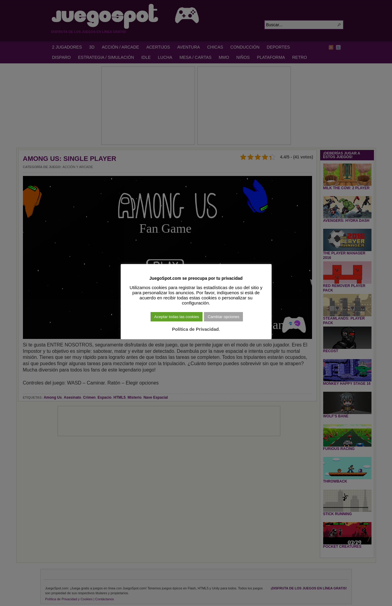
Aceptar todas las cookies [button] (176, 316)
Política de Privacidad (195, 329)
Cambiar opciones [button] (223, 316)
